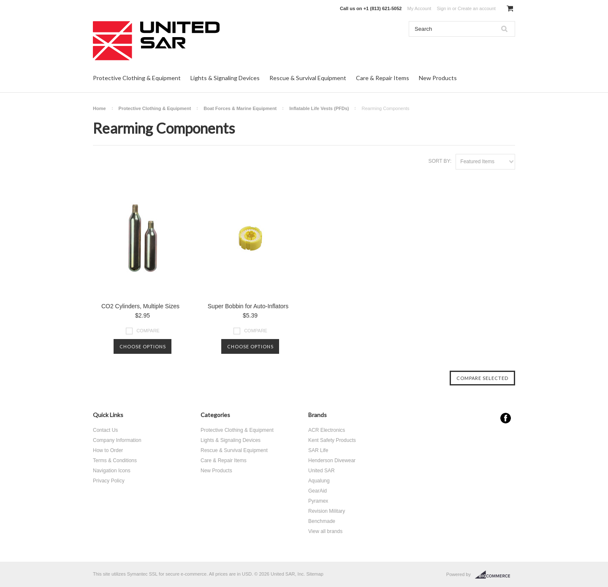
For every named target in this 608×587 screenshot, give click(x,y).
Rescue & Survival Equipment (307, 77)
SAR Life (318, 450)
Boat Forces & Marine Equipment (240, 108)
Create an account (477, 8)
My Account (419, 8)
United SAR (321, 471)
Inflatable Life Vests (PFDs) (319, 108)
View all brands (325, 531)
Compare (148, 330)
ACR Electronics (326, 430)
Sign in (444, 8)
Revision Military (326, 511)
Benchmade (321, 521)
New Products (438, 77)
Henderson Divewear (332, 460)
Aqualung (319, 481)
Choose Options (142, 346)
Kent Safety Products (332, 440)
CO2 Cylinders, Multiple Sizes (140, 306)
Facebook (505, 418)
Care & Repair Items (382, 77)
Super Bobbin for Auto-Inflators (248, 306)
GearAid (317, 491)
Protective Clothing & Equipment (137, 77)
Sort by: (439, 161)
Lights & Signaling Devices (225, 77)
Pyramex (318, 501)
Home (99, 108)
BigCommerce (495, 574)
